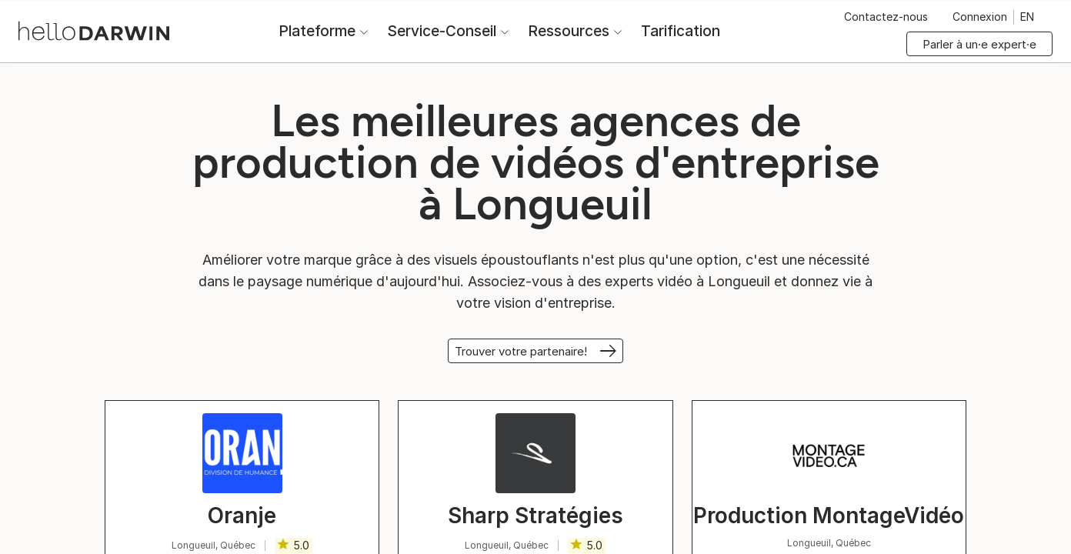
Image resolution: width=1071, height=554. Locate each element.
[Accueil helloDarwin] (93, 29)
